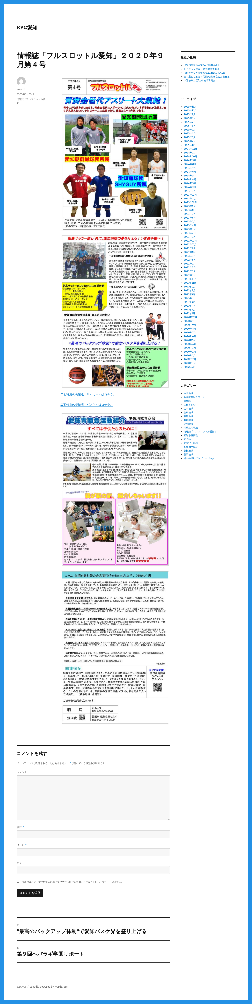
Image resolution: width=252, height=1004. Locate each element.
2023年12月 (190, 194)
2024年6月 (190, 171)
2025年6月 (190, 125)
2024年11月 (190, 152)
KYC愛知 (27, 27)
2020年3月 (190, 347)
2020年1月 (190, 355)
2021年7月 (189, 294)
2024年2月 (190, 187)
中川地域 (188, 393)
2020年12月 (190, 317)
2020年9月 (190, 324)
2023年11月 (190, 198)
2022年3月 (190, 267)
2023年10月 (190, 202)
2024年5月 (190, 175)
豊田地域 (188, 454)
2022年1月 (190, 275)
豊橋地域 (188, 450)
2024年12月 (190, 148)
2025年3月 (190, 137)
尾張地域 (188, 423)
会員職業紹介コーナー (195, 397)
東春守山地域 (191, 443)
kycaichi (21, 88)
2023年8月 (190, 210)
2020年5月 (190, 340)
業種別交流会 (191, 446)
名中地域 (188, 408)
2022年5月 (190, 263)
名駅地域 (188, 420)
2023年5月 (190, 221)
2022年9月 (190, 248)
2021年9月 (190, 286)
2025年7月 (190, 122)
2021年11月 (190, 282)
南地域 (187, 400)
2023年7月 (190, 213)
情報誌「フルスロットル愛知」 (200, 431)
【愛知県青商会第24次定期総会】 (202, 65)
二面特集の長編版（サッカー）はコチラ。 (88, 394)
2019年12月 (190, 359)
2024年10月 (190, 156)
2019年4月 (189, 367)
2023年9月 (190, 206)
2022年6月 (190, 259)
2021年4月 (190, 305)
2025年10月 (190, 110)
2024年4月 (190, 179)
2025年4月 (190, 133)
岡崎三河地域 (191, 427)
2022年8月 (190, 252)
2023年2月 (190, 233)
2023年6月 (190, 217)
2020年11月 (190, 321)
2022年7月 (190, 256)
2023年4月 (190, 225)
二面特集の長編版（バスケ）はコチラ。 (86, 404)
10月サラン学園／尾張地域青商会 (201, 69)
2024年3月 (190, 183)
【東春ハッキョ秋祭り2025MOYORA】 (205, 72)
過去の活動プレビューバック (199, 458)
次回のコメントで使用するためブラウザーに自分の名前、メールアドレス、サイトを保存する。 (73, 881)
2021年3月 (190, 309)
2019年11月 (190, 363)
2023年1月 (190, 236)
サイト (20, 862)
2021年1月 (189, 313)
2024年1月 (190, 190)
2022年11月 (190, 244)
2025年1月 (189, 145)
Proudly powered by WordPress (49, 986)
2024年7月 (190, 168)
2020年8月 (190, 328)
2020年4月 (190, 344)
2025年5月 (190, 129)
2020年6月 (190, 336)
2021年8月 (190, 290)
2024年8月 (190, 164)
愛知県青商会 (191, 435)
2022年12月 (190, 240)
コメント (22, 772)
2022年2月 (190, 271)
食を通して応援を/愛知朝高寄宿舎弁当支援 (207, 76)
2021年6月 (190, 298)
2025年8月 (190, 118)
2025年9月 (190, 114)
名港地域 (188, 416)
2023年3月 (190, 229)
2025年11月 (190, 106)
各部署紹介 (190, 404)
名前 (20, 827)
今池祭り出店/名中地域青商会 (199, 80)
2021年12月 (190, 279)
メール (22, 845)
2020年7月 (190, 332)
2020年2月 (190, 351)
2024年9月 (190, 160)
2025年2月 (190, 141)
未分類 (187, 439)
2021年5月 (189, 301)
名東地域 (188, 412)
